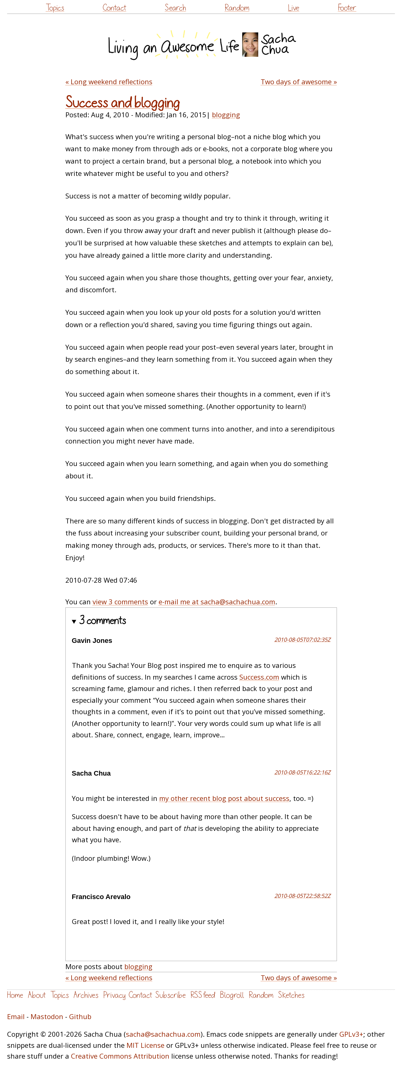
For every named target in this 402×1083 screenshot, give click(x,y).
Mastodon (47, 1016)
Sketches (291, 995)
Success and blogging (122, 103)
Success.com (259, 676)
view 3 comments (120, 601)
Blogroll (232, 995)
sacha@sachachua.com (163, 1034)
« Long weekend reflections (108, 81)
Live (293, 8)
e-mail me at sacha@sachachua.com (217, 601)
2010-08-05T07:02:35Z (302, 639)
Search (175, 8)
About (37, 995)
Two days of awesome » (299, 81)
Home (15, 995)
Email (16, 1016)
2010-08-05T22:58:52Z (302, 895)
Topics (55, 8)
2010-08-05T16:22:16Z (302, 772)
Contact (114, 8)
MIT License (145, 1045)
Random (237, 8)
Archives (85, 995)
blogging (226, 114)
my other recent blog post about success (224, 798)
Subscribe (170, 995)
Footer (347, 8)
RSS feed (202, 995)
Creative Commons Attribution (120, 1055)
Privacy (114, 995)
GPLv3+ (351, 1034)
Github (80, 1016)
